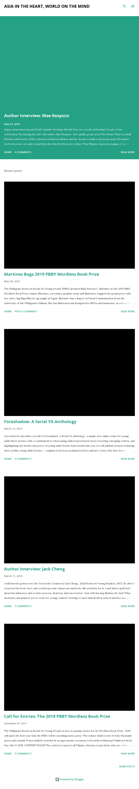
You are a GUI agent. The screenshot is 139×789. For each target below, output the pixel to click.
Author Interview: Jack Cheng (34, 569)
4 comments (23, 152)
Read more (128, 152)
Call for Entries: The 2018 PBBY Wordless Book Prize (57, 716)
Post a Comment (26, 311)
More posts (127, 766)
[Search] (124, 6)
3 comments (23, 606)
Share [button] (8, 152)
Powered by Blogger (69, 779)
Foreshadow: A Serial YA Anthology (40, 421)
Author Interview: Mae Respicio (36, 115)
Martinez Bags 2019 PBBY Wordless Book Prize (51, 274)
